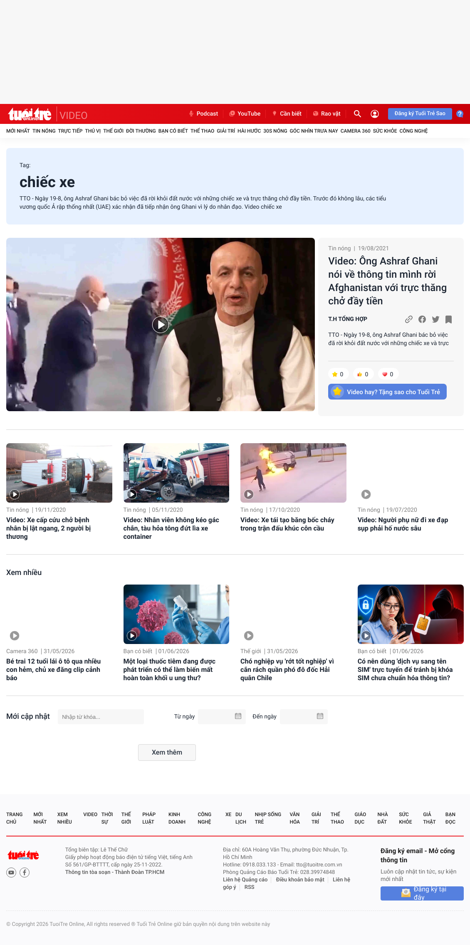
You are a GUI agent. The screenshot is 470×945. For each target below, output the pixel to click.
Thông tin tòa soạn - (90, 872)
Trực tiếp (70, 131)
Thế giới (113, 131)
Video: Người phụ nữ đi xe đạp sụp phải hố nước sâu (403, 524)
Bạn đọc (450, 818)
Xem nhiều (24, 572)
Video (90, 814)
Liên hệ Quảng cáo (245, 880)
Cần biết (286, 114)
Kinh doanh (177, 818)
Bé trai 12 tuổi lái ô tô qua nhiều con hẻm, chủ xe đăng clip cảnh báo (53, 669)
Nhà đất (382, 818)
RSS (250, 887)
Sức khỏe (385, 131)
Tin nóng (44, 131)
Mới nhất (18, 131)
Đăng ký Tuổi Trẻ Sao (420, 114)
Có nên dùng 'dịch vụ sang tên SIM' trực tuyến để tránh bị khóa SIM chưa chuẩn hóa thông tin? (405, 669)
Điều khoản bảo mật (300, 880)
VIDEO (73, 115)
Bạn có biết (173, 131)
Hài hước (249, 131)
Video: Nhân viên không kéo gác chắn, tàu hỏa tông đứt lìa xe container (171, 528)
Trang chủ (14, 818)
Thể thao (202, 131)
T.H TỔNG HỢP (347, 319)
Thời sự (107, 818)
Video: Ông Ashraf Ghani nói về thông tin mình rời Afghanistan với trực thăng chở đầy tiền (387, 281)
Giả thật (429, 818)
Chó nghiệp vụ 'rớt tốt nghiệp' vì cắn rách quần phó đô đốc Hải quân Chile (287, 669)
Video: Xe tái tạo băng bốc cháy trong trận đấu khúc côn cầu (287, 524)
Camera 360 (356, 131)
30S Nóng (275, 131)
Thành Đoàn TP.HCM (139, 872)
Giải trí (226, 131)
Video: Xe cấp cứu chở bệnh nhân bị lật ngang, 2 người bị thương (48, 528)
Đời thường (141, 131)
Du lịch (240, 818)
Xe (228, 814)
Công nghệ (413, 131)
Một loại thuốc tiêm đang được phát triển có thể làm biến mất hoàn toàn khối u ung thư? (170, 669)
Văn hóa (294, 818)
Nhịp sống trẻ (268, 818)
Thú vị (93, 131)
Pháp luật (149, 818)
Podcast (203, 114)
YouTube (244, 114)
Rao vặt (326, 114)
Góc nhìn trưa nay (314, 131)
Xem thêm (167, 752)
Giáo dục (360, 818)
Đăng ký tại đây (430, 893)
